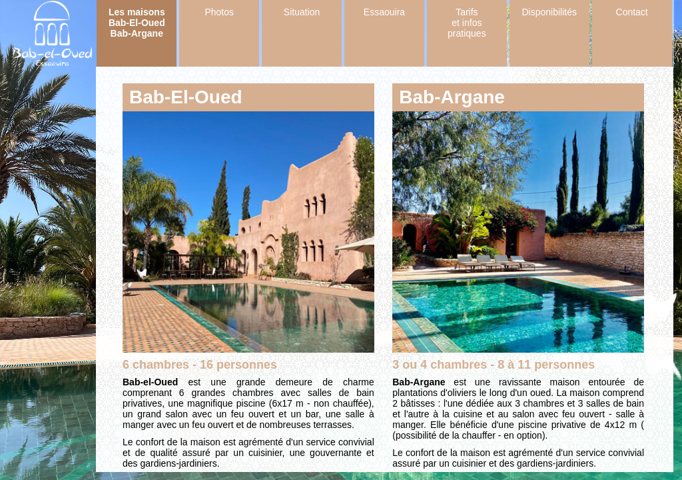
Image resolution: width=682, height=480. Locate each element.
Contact (632, 12)
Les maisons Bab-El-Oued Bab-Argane (137, 23)
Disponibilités (549, 12)
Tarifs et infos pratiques (467, 23)
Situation (302, 12)
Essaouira (384, 12)
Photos (219, 12)
